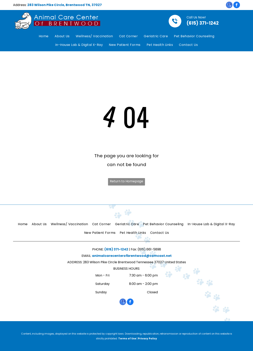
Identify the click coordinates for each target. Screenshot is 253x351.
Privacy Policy (147, 338)
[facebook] (236, 5)
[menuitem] (44, 36)
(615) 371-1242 (203, 23)
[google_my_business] (229, 5)
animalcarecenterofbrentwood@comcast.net (132, 255)
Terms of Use (127, 338)
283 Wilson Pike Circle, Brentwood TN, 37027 (64, 5)
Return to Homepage (126, 181)
